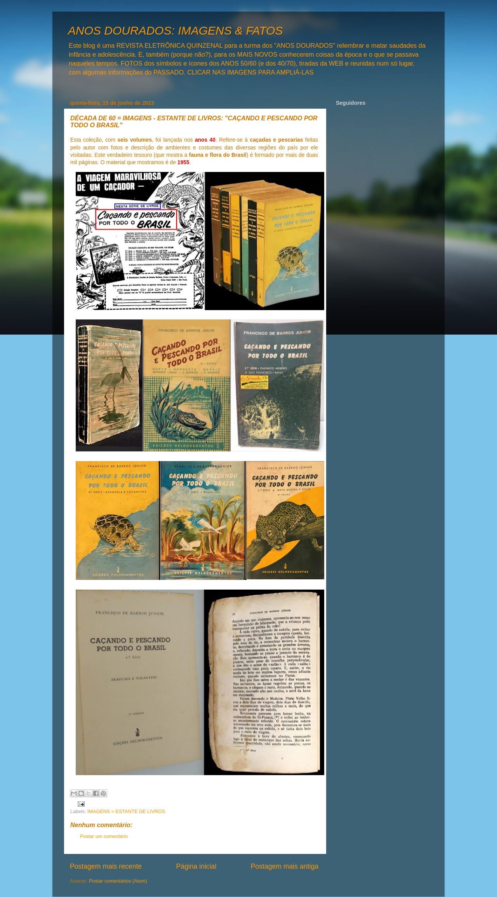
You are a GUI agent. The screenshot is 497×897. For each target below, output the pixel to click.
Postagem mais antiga (284, 866)
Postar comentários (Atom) (118, 881)
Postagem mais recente (106, 866)
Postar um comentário (104, 836)
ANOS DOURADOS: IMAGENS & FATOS (175, 30)
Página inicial (196, 866)
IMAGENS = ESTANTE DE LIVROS (126, 811)
